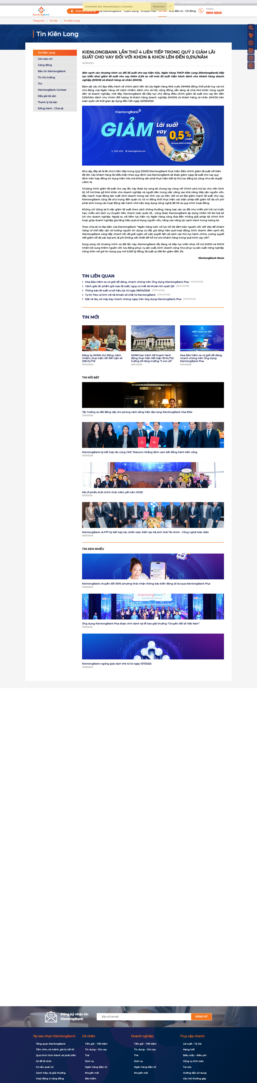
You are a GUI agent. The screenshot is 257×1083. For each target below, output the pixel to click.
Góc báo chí (45, 58)
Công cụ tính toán (193, 1061)
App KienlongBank (192, 2)
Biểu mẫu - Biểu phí (194, 1055)
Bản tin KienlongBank (52, 71)
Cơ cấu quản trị (44, 1067)
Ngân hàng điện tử (96, 1067)
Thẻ (87, 1055)
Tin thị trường (46, 77)
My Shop (216, 2)
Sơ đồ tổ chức (43, 1061)
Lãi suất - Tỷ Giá (192, 1043)
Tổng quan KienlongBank (50, 1043)
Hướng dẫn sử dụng (194, 1072)
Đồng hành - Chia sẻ (50, 108)
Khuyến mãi (148, 11)
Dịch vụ (89, 1061)
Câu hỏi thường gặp (194, 1078)
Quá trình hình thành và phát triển (56, 1055)
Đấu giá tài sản (47, 96)
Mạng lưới (189, 1049)
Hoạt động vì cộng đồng (50, 1078)
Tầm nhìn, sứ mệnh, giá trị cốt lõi (55, 1049)
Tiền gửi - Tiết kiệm (96, 1043)
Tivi (40, 83)
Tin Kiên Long (46, 52)
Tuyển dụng (131, 11)
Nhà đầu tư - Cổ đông (182, 11)
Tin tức (162, 10)
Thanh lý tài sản (47, 102)
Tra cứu (187, 1067)
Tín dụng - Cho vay (96, 1049)
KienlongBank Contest (52, 89)
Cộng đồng (45, 65)
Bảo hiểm (90, 1078)
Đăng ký (201, 1016)
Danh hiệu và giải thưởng (51, 1072)
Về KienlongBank (110, 11)
